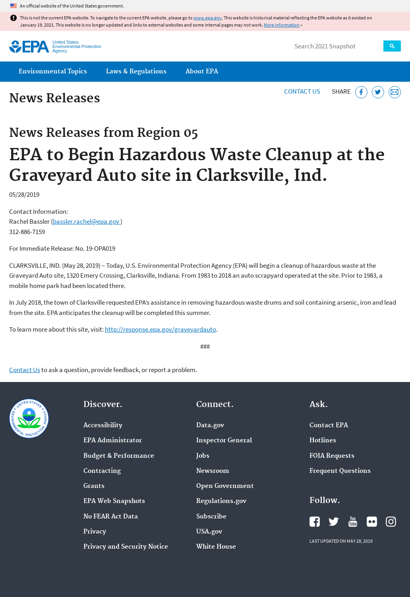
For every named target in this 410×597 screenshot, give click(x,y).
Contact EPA (328, 425)
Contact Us (302, 91)
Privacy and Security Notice (125, 547)
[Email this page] (395, 92)
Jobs (202, 456)
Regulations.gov (221, 501)
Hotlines (322, 440)
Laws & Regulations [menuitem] (136, 71)
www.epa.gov (207, 18)
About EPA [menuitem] (202, 71)
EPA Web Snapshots (114, 501)
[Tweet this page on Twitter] (378, 92)
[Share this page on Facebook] (361, 92)
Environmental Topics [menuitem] (53, 71)
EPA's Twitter (334, 521)
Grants (93, 486)
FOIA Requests (331, 456)
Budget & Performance (118, 456)
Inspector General (224, 440)
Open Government (225, 486)
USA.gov (209, 532)
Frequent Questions (340, 471)
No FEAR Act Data (110, 516)
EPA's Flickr (372, 521)
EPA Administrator (112, 440)
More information (282, 25)
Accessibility (102, 425)
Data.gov (210, 425)
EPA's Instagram (391, 521)
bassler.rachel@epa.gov (86, 221)
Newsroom (212, 471)
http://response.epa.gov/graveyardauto (160, 329)
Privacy (94, 532)
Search (392, 46)
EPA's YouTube (353, 521)
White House (216, 547)
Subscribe (211, 516)
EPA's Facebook (314, 521)
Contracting (102, 471)
